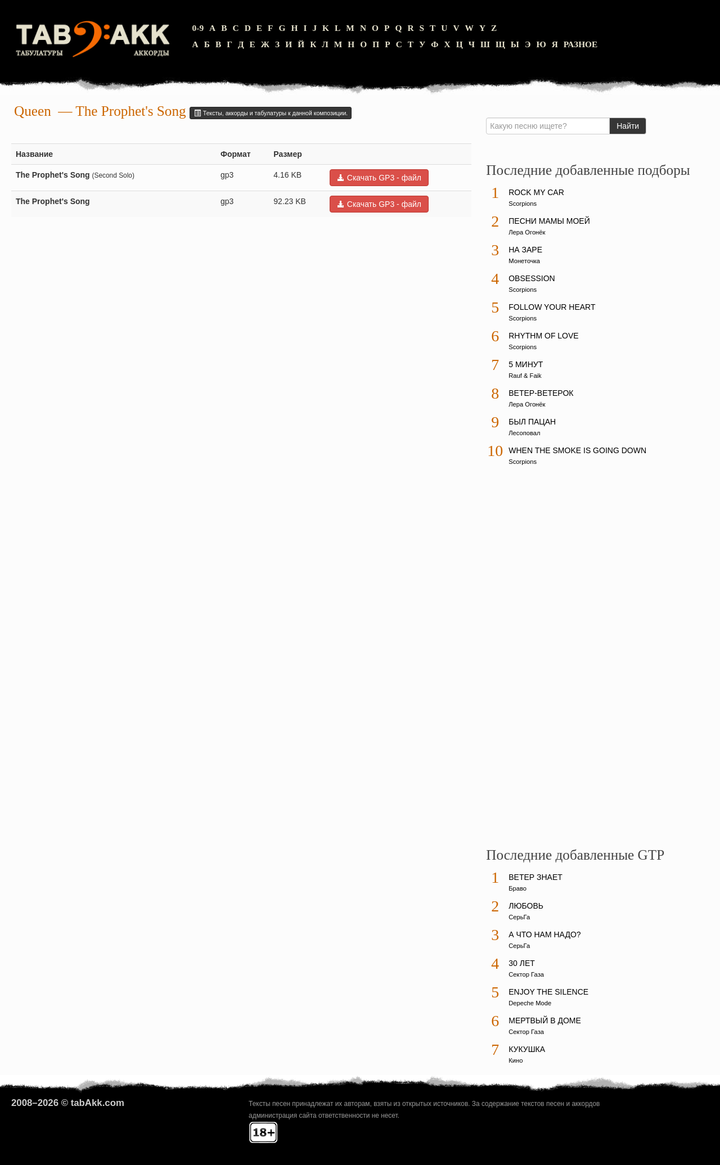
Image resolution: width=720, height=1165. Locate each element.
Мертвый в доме (544, 1020)
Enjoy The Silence (548, 991)
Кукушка (526, 1049)
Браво (517, 888)
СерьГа (519, 917)
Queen (32, 111)
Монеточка (524, 261)
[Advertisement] (570, 661)
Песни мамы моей (549, 220)
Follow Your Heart (551, 306)
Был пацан (532, 421)
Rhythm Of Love (543, 335)
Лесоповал (524, 433)
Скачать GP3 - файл (379, 177)
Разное (581, 44)
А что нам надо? (544, 934)
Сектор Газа (526, 974)
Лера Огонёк (526, 232)
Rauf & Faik (524, 375)
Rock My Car (536, 192)
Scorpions (522, 203)
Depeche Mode (529, 1003)
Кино (515, 1060)
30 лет (521, 963)
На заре (525, 249)
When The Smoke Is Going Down (577, 450)
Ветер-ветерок (540, 393)
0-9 (198, 28)
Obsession (531, 278)
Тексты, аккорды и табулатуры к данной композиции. (271, 113)
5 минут (525, 364)
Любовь (525, 905)
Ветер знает (535, 877)
